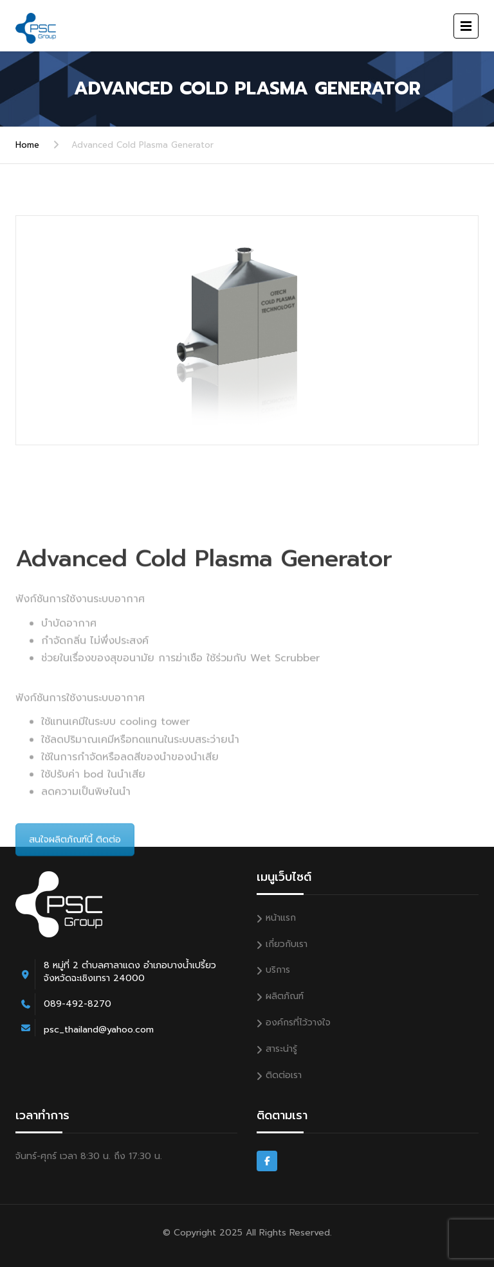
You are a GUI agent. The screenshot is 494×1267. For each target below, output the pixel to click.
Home (27, 145)
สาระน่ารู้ (281, 1049)
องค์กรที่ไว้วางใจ (298, 1022)
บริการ (278, 970)
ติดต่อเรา (284, 1075)
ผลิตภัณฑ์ (285, 996)
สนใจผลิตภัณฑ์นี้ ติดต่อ (75, 912)
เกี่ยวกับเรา (286, 944)
